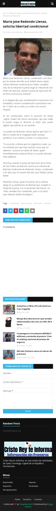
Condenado (14, 203)
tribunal (12, 13)
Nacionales (8, 482)
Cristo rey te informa (14, 32)
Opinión (32, 482)
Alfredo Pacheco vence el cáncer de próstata (34, 352)
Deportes (7, 486)
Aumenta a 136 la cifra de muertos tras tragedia (34, 307)
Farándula (33, 486)
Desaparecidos (10, 489)
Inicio (5, 13)
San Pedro (38, 203)
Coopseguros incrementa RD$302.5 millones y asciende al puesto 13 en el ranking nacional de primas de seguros (34, 338)
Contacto (38, 499)
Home (17, 499)
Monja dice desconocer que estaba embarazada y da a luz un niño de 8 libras (34, 321)
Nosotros (27, 499)
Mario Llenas (26, 203)
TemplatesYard (25, 504)
